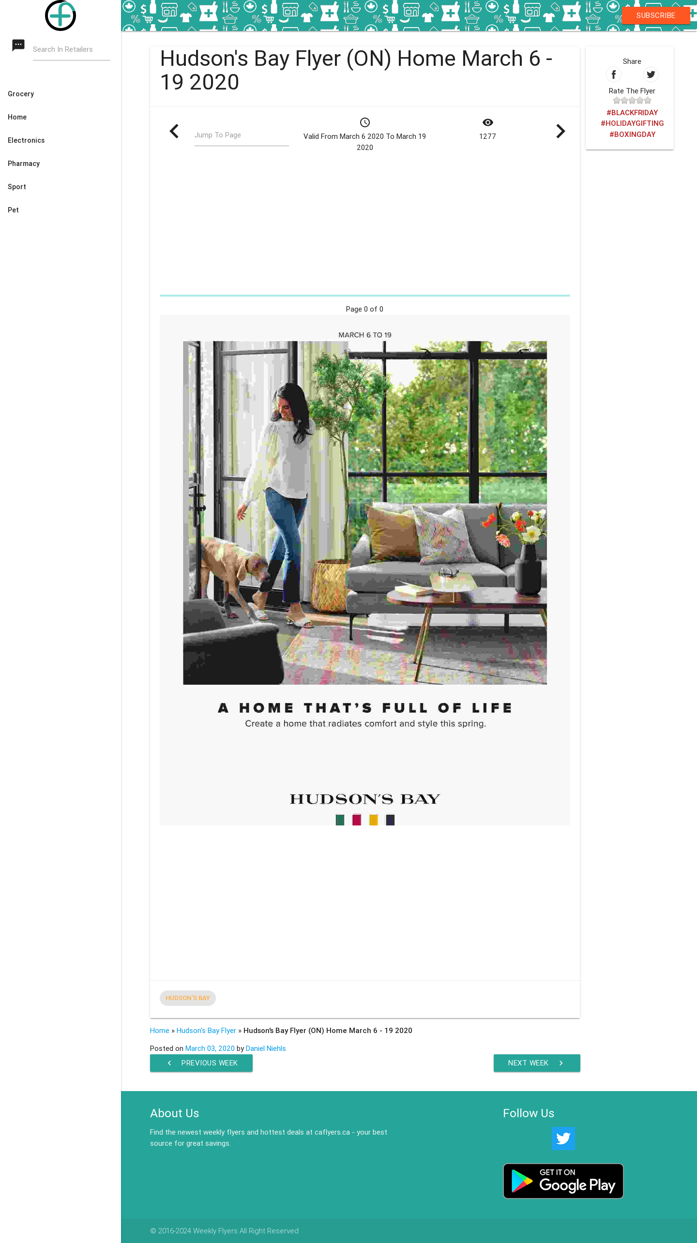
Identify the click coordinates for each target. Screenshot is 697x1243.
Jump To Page (218, 134)
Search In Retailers (63, 49)
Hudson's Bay (188, 998)
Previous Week (201, 1063)
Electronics (26, 140)
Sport (17, 186)
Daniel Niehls (266, 1048)
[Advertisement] (365, 223)
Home (17, 117)
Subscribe (656, 15)
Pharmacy (24, 163)
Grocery (21, 94)
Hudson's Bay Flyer (206, 1030)
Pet (13, 210)
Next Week (537, 1063)
